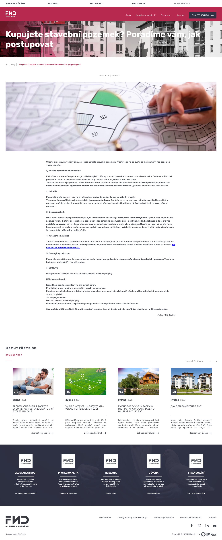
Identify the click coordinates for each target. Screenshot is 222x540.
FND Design (138, 3)
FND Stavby (96, 3)
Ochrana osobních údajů (16, 532)
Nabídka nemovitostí (145, 13)
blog (13, 62)
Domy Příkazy (182, 3)
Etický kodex (105, 515)
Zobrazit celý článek (42, 431)
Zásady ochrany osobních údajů (132, 515)
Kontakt (181, 13)
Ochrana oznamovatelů (191, 515)
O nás (128, 13)
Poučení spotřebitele (164, 515)
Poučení (212, 515)
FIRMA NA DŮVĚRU (15, 3)
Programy (166, 13)
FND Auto (53, 3)
